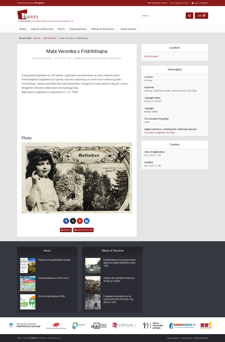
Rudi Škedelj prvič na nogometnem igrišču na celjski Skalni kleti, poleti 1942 (120, 263)
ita (182, 3)
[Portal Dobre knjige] (182, 326)
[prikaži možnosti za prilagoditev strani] (157, 3)
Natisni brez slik (83, 229)
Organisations (77, 28)
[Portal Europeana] (79, 326)
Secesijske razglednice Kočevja (159, 132)
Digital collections (42, 28)
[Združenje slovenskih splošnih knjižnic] (124, 326)
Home (22, 28)
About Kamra (128, 28)
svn (171, 3)
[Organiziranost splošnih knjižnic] (56, 325)
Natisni (66, 229)
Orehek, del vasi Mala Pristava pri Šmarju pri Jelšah (119, 280)
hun (187, 3)
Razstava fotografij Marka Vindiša (54, 260)
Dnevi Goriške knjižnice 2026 (51, 296)
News (61, 28)
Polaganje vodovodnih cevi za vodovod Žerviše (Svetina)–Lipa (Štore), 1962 (118, 299)
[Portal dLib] (99, 325)
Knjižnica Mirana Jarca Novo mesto (104, 58)
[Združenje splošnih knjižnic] (206, 325)
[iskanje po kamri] (163, 15)
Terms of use (187, 338)
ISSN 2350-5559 (201, 338)
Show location (151, 56)
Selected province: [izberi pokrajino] (30, 3)
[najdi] (189, 15)
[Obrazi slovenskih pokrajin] (152, 325)
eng (177, 3)
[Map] (201, 15)
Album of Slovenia (102, 28)
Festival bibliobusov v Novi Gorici (53, 278)
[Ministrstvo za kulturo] (24, 325)
